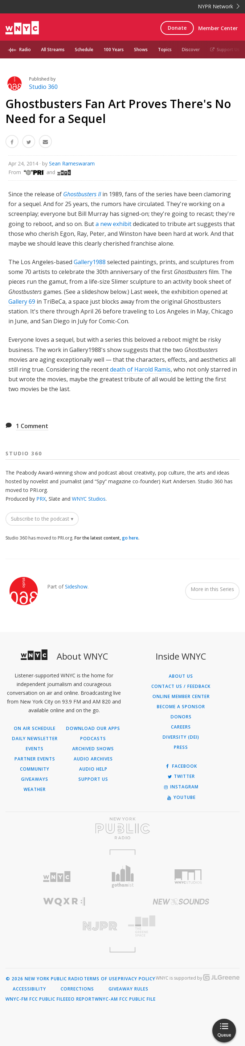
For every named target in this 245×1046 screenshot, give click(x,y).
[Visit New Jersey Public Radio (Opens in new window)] (64, 926)
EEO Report (80, 999)
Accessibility (29, 989)
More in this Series (212, 589)
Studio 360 (43, 87)
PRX (41, 498)
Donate (177, 27)
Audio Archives (93, 759)
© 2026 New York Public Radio (44, 979)
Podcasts (93, 739)
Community (34, 769)
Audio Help (93, 769)
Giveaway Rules (128, 989)
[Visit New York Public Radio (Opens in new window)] (122, 828)
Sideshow (76, 586)
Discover (191, 49)
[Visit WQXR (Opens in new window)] (64, 901)
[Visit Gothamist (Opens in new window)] (122, 876)
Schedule (84, 49)
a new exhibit (113, 224)
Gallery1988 (90, 262)
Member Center (218, 28)
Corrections (77, 989)
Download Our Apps (93, 728)
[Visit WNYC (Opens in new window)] (57, 876)
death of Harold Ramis (140, 369)
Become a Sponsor (181, 707)
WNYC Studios (89, 498)
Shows (141, 49)
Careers (181, 727)
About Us (181, 676)
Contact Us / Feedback (181, 686)
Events (35, 749)
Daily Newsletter (35, 739)
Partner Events (35, 759)
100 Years (113, 49)
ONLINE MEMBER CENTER (181, 696)
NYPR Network (219, 6)
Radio (25, 49)
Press (181, 747)
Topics (165, 49)
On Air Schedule (35, 728)
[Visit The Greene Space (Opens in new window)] (181, 926)
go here (130, 538)
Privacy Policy (136, 979)
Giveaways (34, 779)
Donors (181, 717)
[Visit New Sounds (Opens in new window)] (181, 901)
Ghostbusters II (82, 194)
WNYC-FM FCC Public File (35, 999)
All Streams (53, 49)
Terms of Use (101, 979)
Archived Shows (93, 749)
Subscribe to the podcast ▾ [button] (42, 518)
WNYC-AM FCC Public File (125, 999)
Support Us (225, 49)
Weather (35, 789)
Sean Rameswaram (72, 163)
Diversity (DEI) (181, 737)
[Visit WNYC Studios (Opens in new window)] (188, 876)
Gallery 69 (21, 301)
